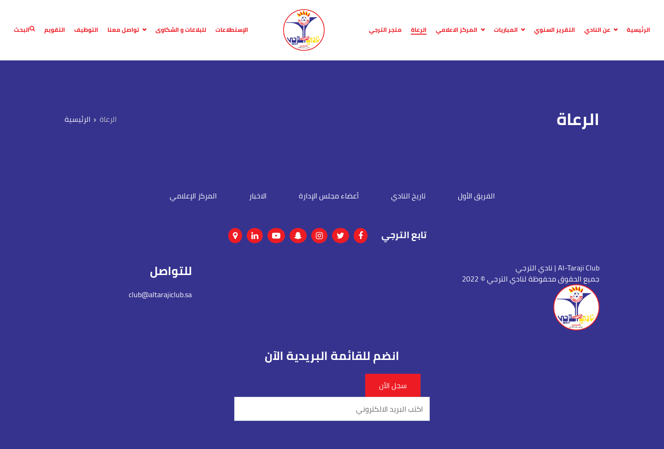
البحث (24, 30)
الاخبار (258, 196)
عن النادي (597, 30)
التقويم (54, 30)
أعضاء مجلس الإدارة (329, 196)
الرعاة (419, 30)
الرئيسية (638, 30)
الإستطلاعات (231, 30)
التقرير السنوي (554, 30)
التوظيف (86, 30)
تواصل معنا (123, 30)
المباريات (506, 30)
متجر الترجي (385, 30)
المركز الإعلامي (193, 196)
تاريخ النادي (408, 196)
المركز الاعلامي (456, 30)
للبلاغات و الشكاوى (180, 30)
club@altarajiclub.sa (160, 294)
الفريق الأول (476, 196)
